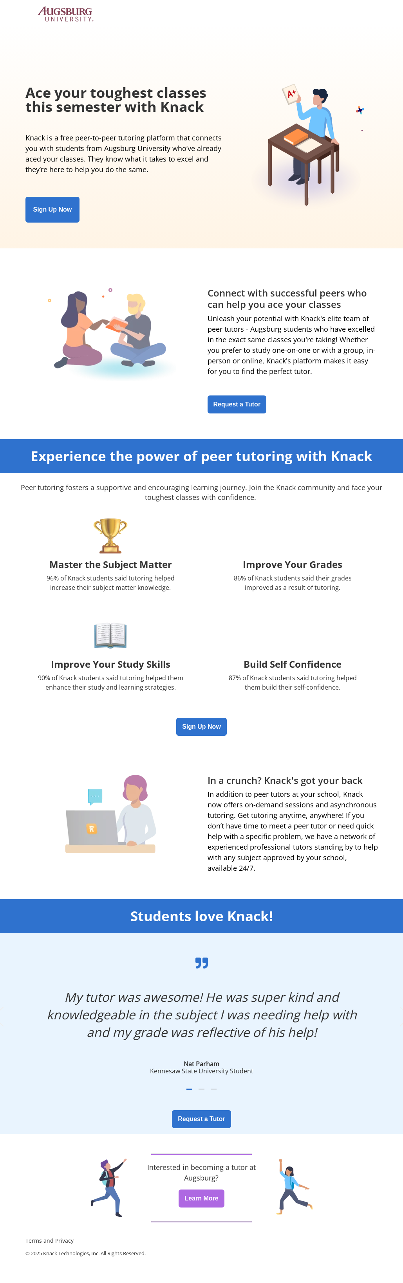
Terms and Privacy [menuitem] (49, 1240)
